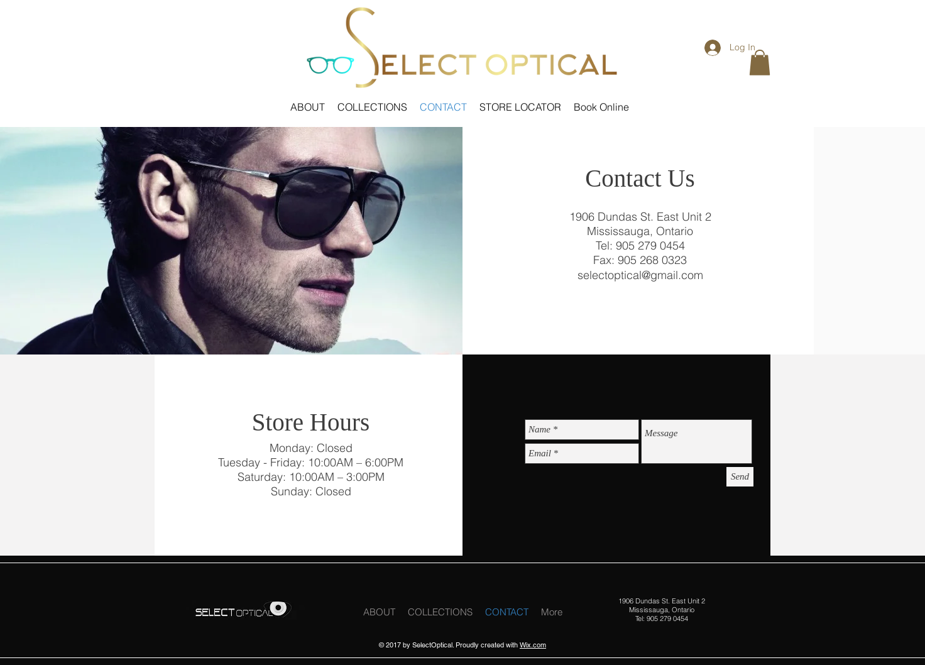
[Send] (739, 476)
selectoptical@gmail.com (640, 275)
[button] (759, 62)
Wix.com (533, 644)
